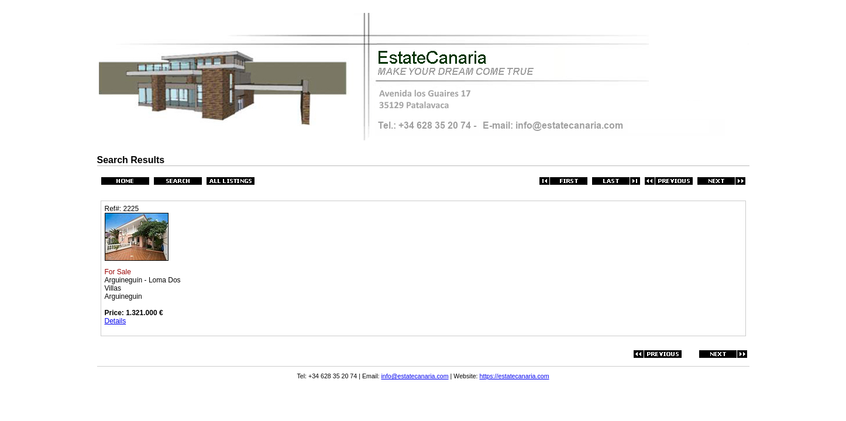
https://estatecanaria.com (514, 375)
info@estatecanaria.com (415, 375)
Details (115, 321)
